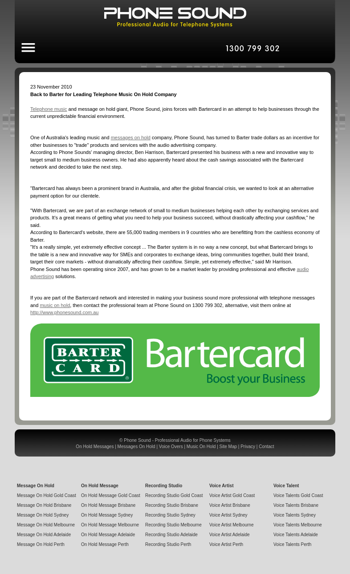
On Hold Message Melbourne (110, 524)
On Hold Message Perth (105, 544)
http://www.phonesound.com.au (64, 312)
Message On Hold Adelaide (44, 534)
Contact (266, 446)
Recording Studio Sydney (170, 515)
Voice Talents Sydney (294, 515)
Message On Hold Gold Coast (46, 495)
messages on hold (131, 137)
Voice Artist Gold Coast (232, 495)
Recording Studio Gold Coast (174, 495)
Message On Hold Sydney (43, 515)
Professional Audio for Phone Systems (193, 440)
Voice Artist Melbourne (231, 524)
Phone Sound (137, 440)
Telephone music (48, 109)
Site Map (228, 446)
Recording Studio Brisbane (171, 505)
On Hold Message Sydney (107, 515)
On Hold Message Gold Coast (110, 495)
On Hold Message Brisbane (108, 505)
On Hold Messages (95, 446)
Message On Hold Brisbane (44, 505)
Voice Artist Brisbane (229, 505)
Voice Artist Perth (226, 544)
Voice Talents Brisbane (295, 505)
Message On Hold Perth (41, 544)
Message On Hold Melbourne (46, 524)
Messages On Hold (136, 446)
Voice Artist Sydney (228, 515)
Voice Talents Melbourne (297, 524)
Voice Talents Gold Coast (298, 495)
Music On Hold (201, 446)
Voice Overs (171, 446)
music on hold (55, 305)
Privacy (247, 446)
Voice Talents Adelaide (295, 534)
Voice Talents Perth (292, 544)
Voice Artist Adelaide (229, 534)
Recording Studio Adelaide (171, 534)
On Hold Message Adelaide (108, 534)
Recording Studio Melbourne (173, 524)
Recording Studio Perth (168, 544)
